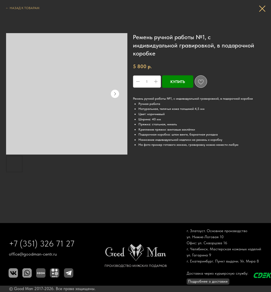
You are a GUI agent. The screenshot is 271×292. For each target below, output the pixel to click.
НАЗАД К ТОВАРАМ (24, 8)
